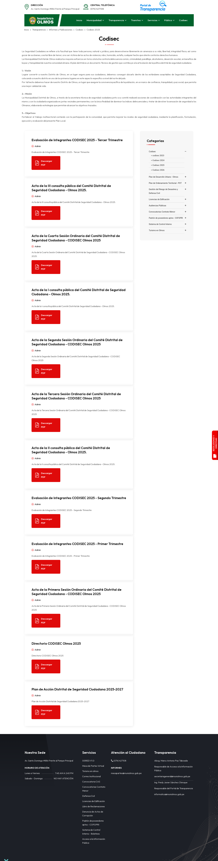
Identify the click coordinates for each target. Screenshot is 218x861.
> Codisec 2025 (157, 165)
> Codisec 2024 (157, 160)
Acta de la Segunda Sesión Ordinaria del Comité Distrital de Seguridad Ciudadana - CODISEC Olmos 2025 (77, 342)
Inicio (79, 20)
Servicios (152, 20)
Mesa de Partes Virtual (93, 765)
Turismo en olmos (90, 771)
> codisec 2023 (157, 155)
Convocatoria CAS (91, 781)
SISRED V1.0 (88, 760)
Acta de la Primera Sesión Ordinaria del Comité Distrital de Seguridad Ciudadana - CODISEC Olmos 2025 (76, 591)
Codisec (183, 20)
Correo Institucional (91, 776)
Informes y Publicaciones (58, 29)
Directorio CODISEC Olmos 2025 (56, 643)
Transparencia (116, 20)
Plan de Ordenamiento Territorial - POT (165, 183)
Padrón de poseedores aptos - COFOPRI (166, 218)
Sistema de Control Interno (160, 224)
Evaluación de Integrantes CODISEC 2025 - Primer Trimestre (77, 544)
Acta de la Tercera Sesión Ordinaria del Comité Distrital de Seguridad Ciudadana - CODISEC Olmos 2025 (76, 396)
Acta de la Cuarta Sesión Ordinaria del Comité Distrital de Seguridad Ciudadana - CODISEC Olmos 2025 (76, 238)
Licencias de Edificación (159, 199)
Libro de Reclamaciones (93, 806)
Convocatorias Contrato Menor (162, 212)
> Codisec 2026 (157, 170)
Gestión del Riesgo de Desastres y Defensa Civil (163, 191)
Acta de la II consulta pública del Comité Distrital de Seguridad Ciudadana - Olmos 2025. (71, 450)
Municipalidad (94, 20)
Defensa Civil (88, 796)
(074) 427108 (97, 8)
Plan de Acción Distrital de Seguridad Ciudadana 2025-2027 (77, 689)
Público (168, 20)
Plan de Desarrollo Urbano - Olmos (163, 177)
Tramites (136, 20)
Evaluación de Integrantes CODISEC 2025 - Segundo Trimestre (79, 498)
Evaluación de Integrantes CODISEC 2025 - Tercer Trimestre (77, 140)
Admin (36, 146)
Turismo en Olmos (157, 230)
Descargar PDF (43, 163)
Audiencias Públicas (157, 205)
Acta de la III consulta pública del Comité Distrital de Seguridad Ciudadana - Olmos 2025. (71, 188)
